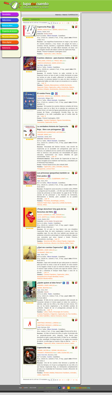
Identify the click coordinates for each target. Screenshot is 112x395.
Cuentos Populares (50, 120)
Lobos (53, 54)
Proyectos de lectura (9, 31)
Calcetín (46, 292)
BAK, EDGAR (58, 214)
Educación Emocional (66, 89)
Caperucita (47, 54)
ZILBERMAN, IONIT (60, 178)
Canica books (41, 98)
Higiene (71, 87)
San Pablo (40, 65)
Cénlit (38, 327)
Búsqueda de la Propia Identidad (47, 276)
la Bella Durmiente (66, 85)
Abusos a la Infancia (58, 243)
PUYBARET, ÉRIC (45, 252)
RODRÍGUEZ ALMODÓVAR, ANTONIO (51, 132)
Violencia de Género (62, 343)
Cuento (49, 67)
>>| (76, 23)
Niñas (45, 205)
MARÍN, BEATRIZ (44, 288)
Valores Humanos (56, 316)
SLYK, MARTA (43, 217)
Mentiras (40, 89)
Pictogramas (41, 169)
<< (62, 23)
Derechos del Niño (50, 241)
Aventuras (47, 243)
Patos (46, 87)
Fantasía (46, 85)
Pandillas (40, 243)
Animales (59, 166)
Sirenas (39, 205)
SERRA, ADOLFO (44, 29)
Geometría (40, 122)
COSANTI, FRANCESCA (47, 352)
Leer (43, 83)
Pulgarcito (53, 314)
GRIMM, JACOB (44, 350)
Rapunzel (40, 87)
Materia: (26, 19)
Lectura (61, 201)
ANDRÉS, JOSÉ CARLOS (47, 250)
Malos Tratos (69, 243)
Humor (55, 122)
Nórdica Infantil (48, 33)
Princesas (47, 201)
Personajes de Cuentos (61, 312)
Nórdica (39, 31)
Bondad (46, 373)
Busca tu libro (9, 26)
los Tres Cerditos (71, 314)
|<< (60, 23)
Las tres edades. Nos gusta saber (53, 221)
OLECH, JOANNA (44, 214)
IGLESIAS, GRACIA (45, 96)
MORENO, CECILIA (62, 96)
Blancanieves (54, 85)
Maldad (52, 373)
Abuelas (59, 54)
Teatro (50, 294)
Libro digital (9, 42)
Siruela (39, 219)
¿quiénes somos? (51, 387)
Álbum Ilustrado (52, 35)
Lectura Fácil (50, 169)
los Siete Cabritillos (43, 316)
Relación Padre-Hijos (44, 203)
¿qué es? (41, 387)
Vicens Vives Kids (42, 355)
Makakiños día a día (49, 138)
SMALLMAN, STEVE (45, 60)
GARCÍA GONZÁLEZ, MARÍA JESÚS (51, 63)
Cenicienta (64, 87)
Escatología (55, 201)
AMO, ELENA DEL (65, 352)
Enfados (46, 89)
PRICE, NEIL (60, 60)
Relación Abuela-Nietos (44, 278)
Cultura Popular (62, 241)
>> (73, 23)
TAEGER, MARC (44, 134)
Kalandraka (40, 136)
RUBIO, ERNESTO (58, 217)
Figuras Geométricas (63, 120)
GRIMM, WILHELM (59, 350)
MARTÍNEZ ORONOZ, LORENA (49, 323)
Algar (38, 181)
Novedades (9, 14)
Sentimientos (54, 89)
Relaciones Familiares (62, 373)
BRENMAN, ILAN (44, 178)
